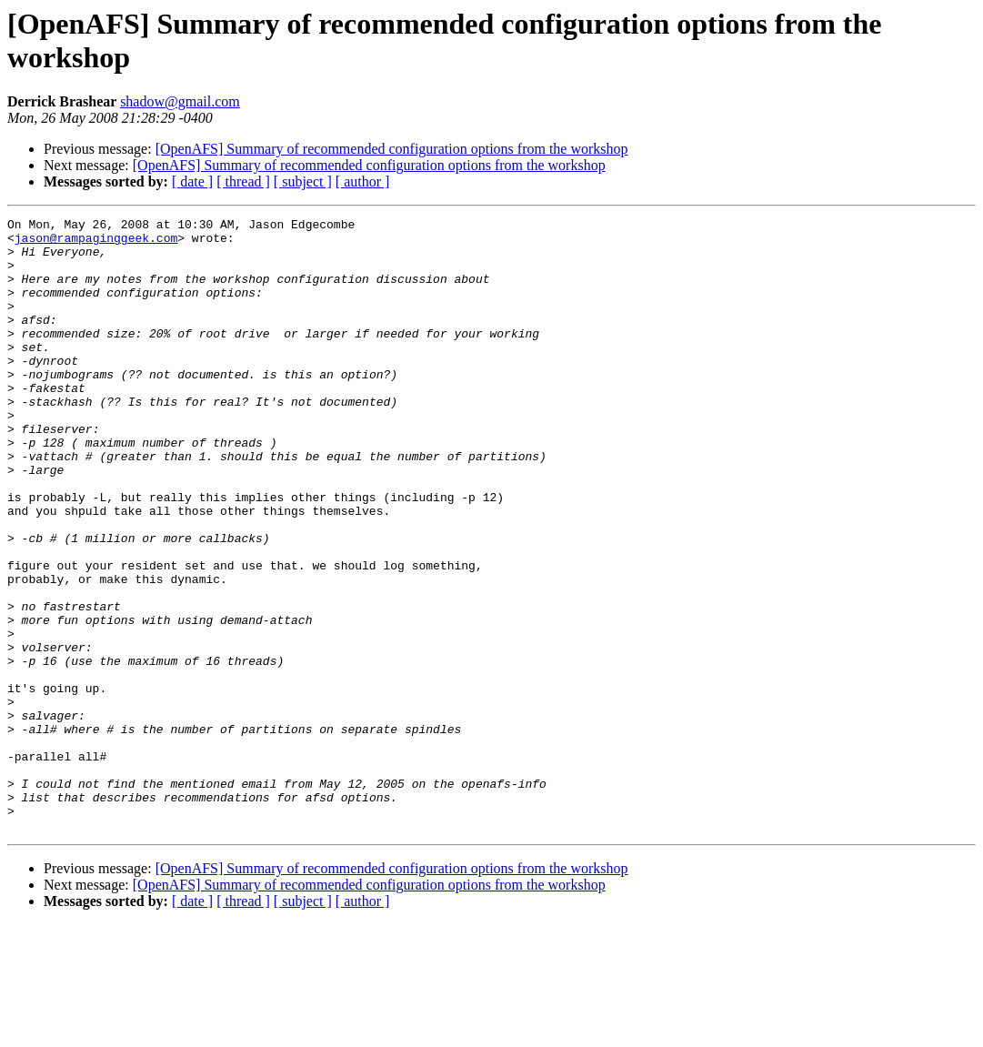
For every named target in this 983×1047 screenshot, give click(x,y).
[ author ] (363, 181)
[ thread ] (243, 181)
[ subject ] (303, 181)
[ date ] (192, 181)
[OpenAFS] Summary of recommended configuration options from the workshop (391, 148)
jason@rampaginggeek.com (96, 243)
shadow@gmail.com (180, 101)
